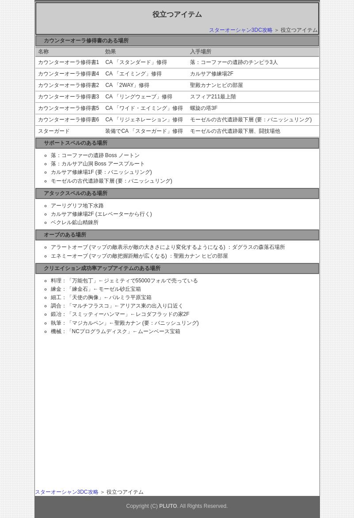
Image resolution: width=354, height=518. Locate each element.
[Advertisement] (118, 400)
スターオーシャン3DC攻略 (241, 30)
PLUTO (168, 506)
